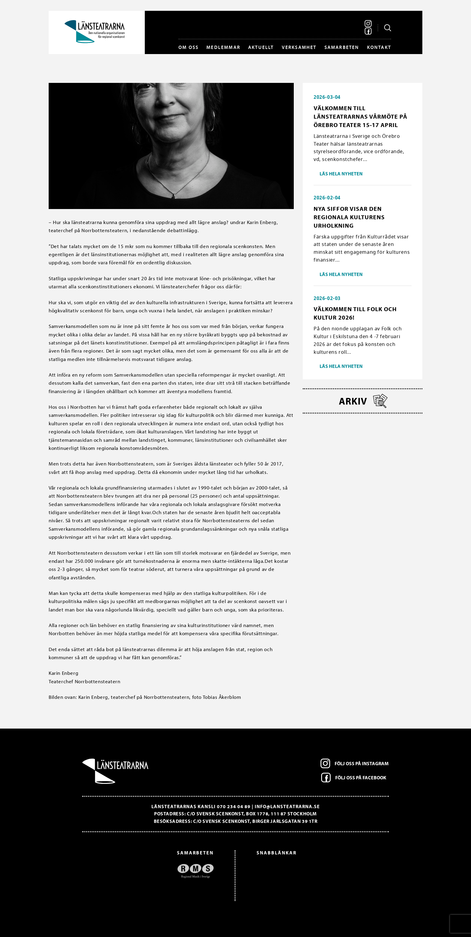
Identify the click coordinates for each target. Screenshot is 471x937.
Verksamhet (299, 47)
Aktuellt (261, 47)
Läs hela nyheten (341, 174)
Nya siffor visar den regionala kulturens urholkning (349, 217)
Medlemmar (223, 47)
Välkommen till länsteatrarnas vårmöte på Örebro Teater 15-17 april (360, 116)
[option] (151, 871)
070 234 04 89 (234, 806)
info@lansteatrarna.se (287, 806)
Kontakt (379, 47)
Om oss (188, 47)
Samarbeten (341, 47)
